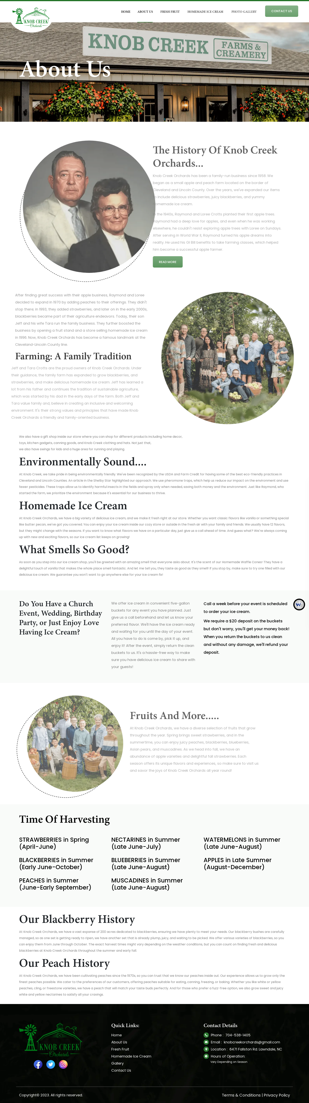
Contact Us (121, 1070)
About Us (119, 1042)
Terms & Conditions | (242, 1095)
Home (116, 1035)
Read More (140, 262)
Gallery (117, 1063)
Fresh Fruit (120, 1049)
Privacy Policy (277, 1095)
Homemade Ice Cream (131, 1056)
